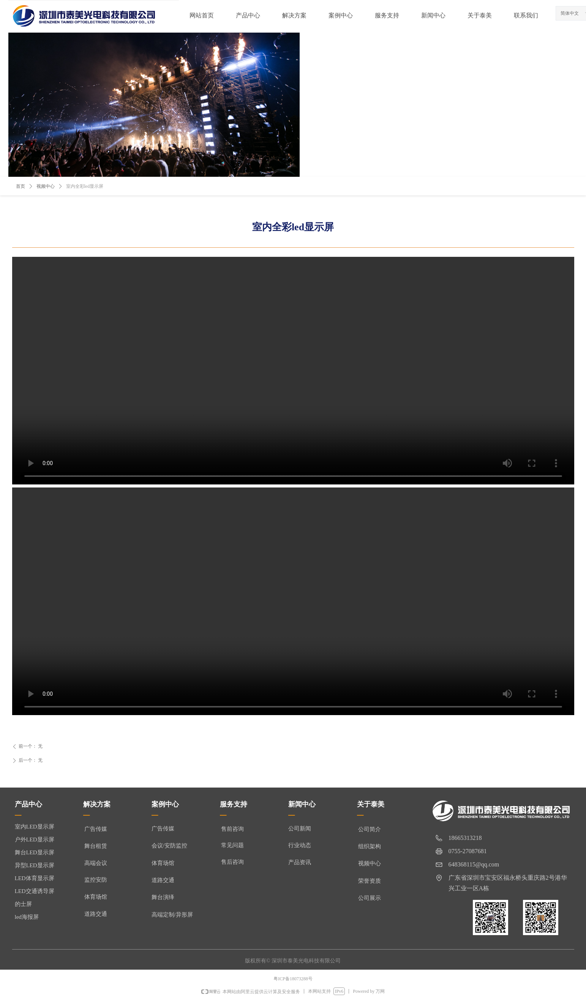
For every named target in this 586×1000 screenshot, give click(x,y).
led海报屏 (27, 917)
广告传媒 (163, 828)
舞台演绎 (163, 897)
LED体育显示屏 (34, 878)
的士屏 (23, 904)
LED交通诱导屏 (34, 891)
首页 (20, 186)
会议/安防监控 (169, 846)
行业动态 (299, 845)
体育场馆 (163, 863)
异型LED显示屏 (34, 865)
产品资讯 (299, 862)
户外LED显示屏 (34, 839)
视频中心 (45, 186)
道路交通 (163, 880)
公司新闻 (299, 828)
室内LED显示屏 (34, 827)
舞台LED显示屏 (34, 852)
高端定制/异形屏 (172, 915)
